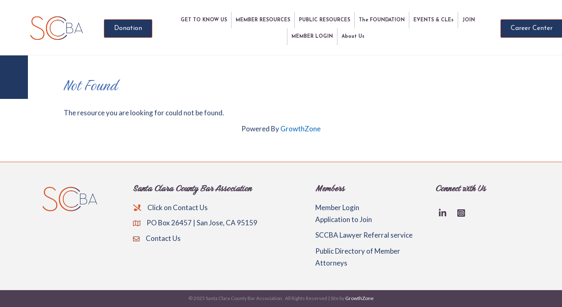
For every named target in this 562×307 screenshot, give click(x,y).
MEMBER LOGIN (312, 36)
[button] (128, 28)
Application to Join (343, 219)
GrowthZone (300, 128)
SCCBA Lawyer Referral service (364, 235)
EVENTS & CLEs (433, 20)
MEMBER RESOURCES (263, 20)
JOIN (468, 20)
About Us (353, 36)
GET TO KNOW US (204, 20)
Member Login (337, 207)
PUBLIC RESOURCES (324, 20)
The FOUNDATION (382, 20)
